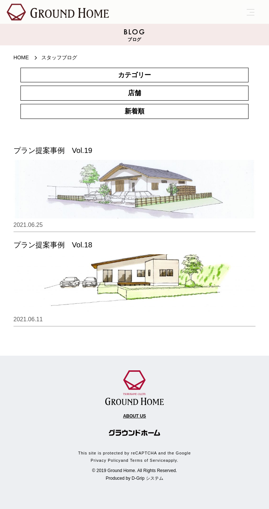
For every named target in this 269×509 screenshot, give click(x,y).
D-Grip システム (147, 478)
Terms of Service (148, 460)
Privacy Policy (106, 460)
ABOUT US (134, 416)
